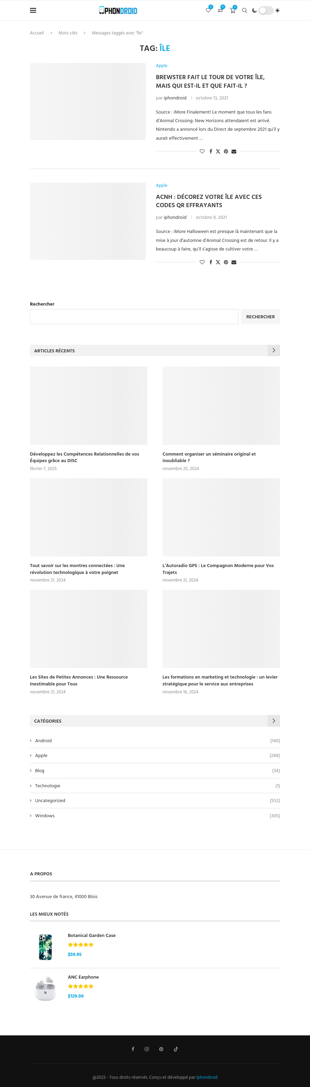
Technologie (157, 785)
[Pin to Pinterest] (226, 151)
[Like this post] (202, 151)
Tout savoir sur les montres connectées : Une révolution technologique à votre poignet (77, 568)
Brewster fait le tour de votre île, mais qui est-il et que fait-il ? (210, 81)
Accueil (37, 32)
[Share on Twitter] (218, 151)
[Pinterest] (161, 1049)
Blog (157, 770)
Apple (157, 755)
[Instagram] (147, 1049)
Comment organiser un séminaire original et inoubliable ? (209, 457)
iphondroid (175, 97)
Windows (157, 815)
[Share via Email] (233, 151)
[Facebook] (133, 1049)
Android (157, 740)
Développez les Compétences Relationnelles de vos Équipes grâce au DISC (84, 457)
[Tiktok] (176, 1049)
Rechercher (42, 303)
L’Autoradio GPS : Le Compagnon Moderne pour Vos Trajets (218, 568)
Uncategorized (157, 800)
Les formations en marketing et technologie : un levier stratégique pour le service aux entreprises (220, 680)
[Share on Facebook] (210, 151)
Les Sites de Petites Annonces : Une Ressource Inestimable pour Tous (79, 680)
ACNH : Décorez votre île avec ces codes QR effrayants (209, 201)
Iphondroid (206, 1077)
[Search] (244, 10)
